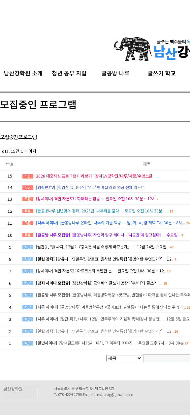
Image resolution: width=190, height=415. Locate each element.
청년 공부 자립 (69, 72)
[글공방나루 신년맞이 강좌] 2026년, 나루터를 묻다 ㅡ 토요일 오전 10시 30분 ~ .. (104, 210)
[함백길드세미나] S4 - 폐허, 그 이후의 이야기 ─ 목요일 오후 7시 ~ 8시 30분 (123, 343)
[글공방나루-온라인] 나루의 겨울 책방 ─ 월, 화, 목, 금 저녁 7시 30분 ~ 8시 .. (125, 222)
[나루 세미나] (47, 222)
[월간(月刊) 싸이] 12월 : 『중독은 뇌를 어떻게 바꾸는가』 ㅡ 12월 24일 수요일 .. (105, 246)
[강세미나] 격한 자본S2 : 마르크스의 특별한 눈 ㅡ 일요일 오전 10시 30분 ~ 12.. (103, 270)
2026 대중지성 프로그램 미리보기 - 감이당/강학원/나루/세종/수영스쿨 (94, 176)
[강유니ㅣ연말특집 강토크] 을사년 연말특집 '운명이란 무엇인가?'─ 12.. (116, 259)
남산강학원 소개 (23, 72)
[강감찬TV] (45, 187)
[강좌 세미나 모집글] (53, 283)
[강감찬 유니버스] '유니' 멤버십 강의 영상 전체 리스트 (100, 187)
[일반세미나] (46, 343)
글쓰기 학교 (162, 72)
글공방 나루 (116, 72)
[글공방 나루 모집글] (53, 234)
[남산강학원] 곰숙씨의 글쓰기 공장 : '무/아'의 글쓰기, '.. (119, 283)
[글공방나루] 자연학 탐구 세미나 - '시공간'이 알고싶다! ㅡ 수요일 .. (127, 234)
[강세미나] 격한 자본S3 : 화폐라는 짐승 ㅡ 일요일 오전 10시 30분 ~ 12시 (97, 198)
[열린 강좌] (45, 259)
